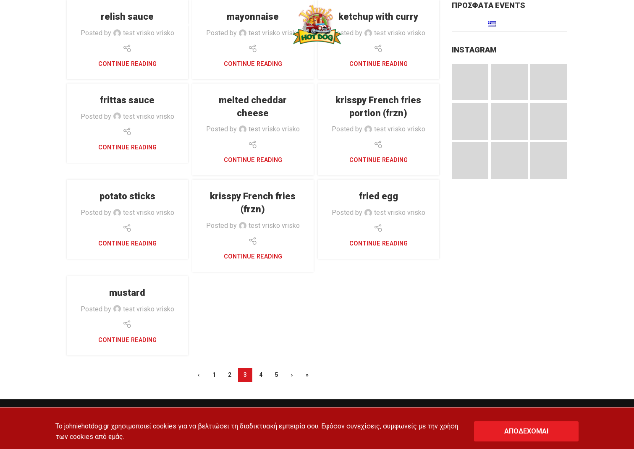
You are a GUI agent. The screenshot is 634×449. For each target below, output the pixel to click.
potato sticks (127, 196)
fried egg (378, 196)
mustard (127, 292)
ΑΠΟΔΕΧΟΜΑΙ (526, 431)
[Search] (26, 25)
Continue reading (127, 64)
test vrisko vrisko (148, 116)
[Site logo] (317, 25)
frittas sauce (127, 100)
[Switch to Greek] (493, 25)
